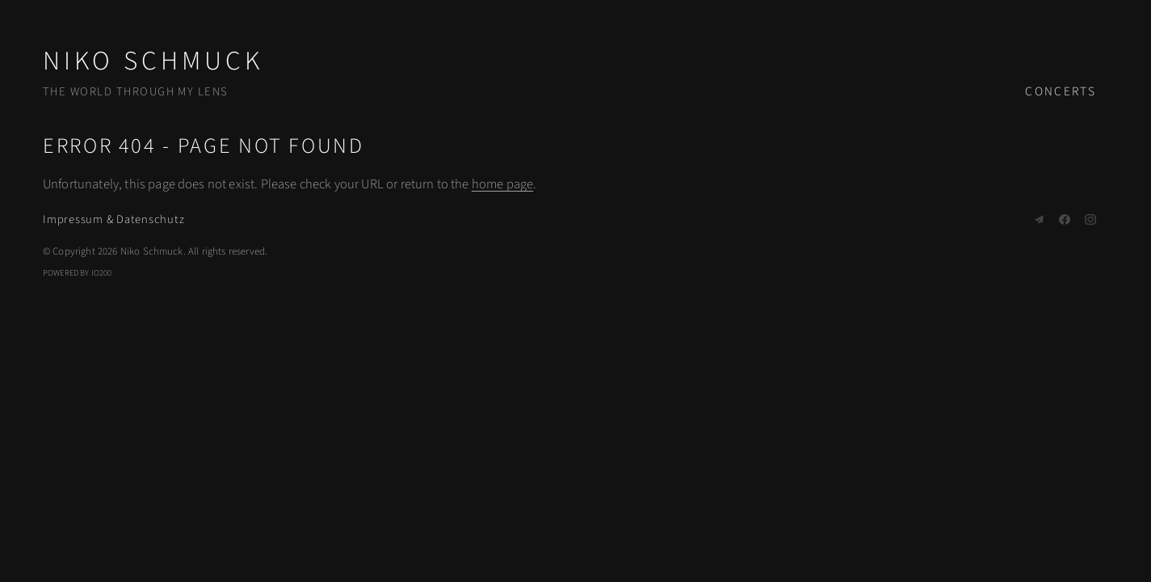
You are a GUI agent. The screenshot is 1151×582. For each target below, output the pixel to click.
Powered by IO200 (77, 273)
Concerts (1060, 91)
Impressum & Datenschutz (113, 219)
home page (502, 184)
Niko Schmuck (153, 61)
